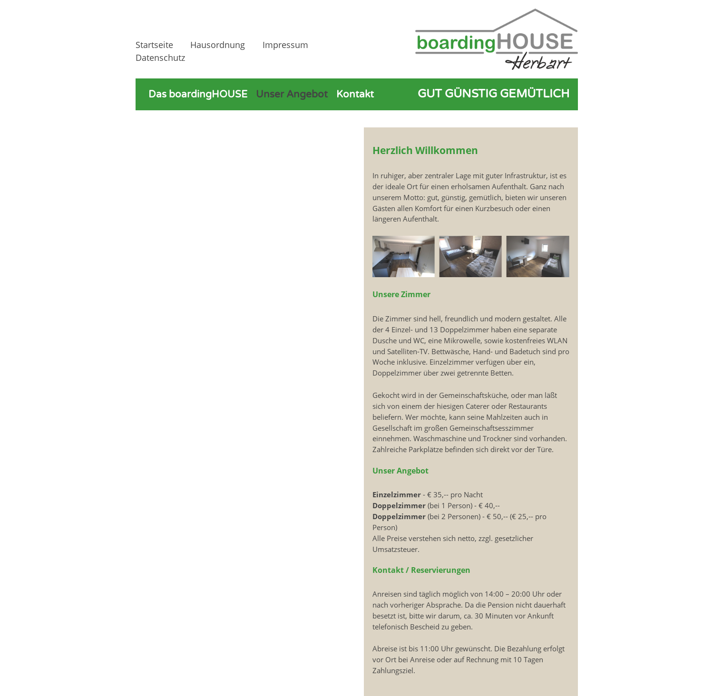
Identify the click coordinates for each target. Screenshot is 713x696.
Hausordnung (217, 44)
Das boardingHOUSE (197, 94)
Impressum (285, 44)
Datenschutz (160, 57)
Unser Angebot (292, 94)
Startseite (154, 44)
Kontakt (355, 94)
